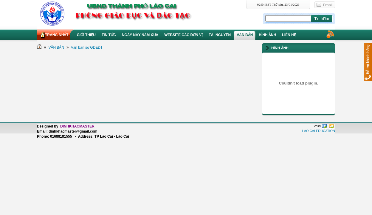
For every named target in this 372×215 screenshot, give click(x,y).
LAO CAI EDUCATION (318, 131)
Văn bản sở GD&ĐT (87, 47)
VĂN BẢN (56, 47)
